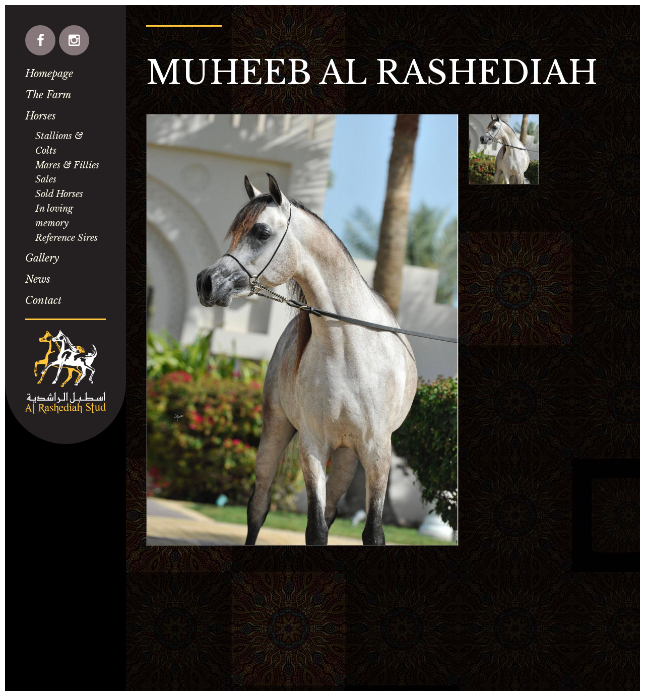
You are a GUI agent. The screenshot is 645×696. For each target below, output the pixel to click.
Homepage (49, 74)
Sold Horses (59, 194)
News (37, 279)
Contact (43, 300)
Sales (45, 179)
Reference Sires (66, 237)
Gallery (42, 258)
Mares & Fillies (67, 165)
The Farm (48, 95)
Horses (40, 116)
